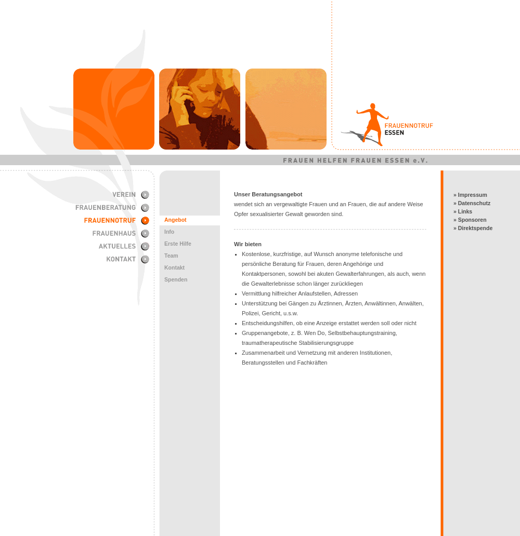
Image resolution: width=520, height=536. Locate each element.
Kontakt (174, 267)
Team (171, 255)
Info (169, 232)
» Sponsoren (470, 220)
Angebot (175, 220)
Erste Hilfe (177, 243)
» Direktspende (472, 228)
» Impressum (470, 195)
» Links (462, 211)
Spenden (175, 279)
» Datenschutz (471, 203)
